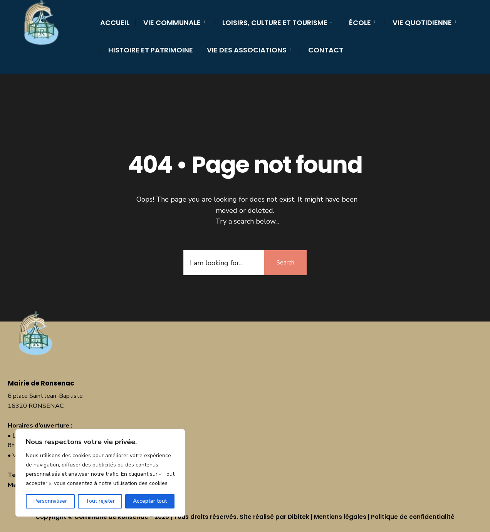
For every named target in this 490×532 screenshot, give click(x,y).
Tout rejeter (100, 501)
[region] (100, 473)
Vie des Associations (247, 50)
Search (285, 262)
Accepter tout (150, 501)
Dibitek (298, 517)
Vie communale (172, 22)
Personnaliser (50, 501)
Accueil (114, 22)
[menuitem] (174, 21)
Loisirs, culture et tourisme (274, 22)
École (360, 22)
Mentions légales (340, 517)
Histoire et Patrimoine (150, 50)
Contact (325, 50)
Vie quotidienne (422, 22)
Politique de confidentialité (413, 517)
